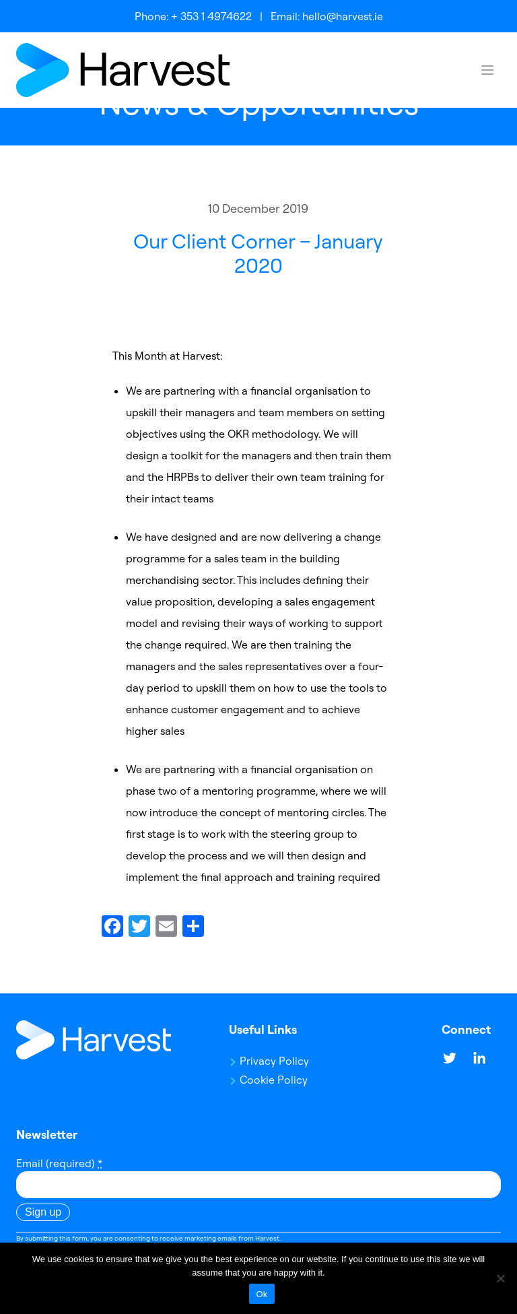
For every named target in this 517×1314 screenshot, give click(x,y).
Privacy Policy (274, 1060)
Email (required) (59, 1163)
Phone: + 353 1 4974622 (193, 16)
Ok (261, 1294)
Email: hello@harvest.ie (327, 16)
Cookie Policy (274, 1079)
